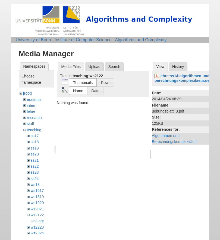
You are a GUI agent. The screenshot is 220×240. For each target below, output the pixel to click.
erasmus (34, 99)
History (178, 66)
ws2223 (37, 227)
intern (31, 105)
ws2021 (37, 209)
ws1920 (37, 203)
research (34, 118)
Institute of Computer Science (83, 40)
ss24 (35, 178)
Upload (94, 66)
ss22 (35, 166)
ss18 (35, 142)
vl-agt (39, 221)
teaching (34, 130)
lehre (31, 111)
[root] (27, 93)
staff (30, 123)
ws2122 (37, 215)
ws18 (35, 184)
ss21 (35, 160)
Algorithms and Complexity (140, 40)
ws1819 (37, 197)
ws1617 (37, 190)
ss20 (35, 154)
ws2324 (37, 233)
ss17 (35, 136)
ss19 (35, 148)
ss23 (35, 172)
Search (114, 66)
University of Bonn (33, 40)
